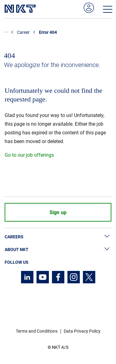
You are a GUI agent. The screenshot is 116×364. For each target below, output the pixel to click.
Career (23, 32)
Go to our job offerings (29, 155)
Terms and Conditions (37, 331)
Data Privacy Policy (82, 331)
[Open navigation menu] (107, 9)
